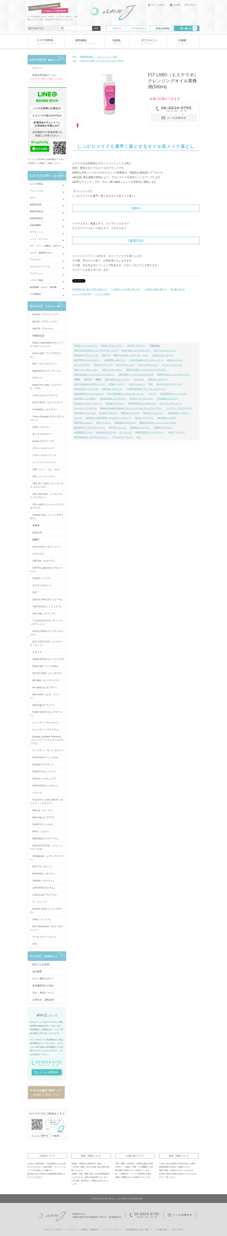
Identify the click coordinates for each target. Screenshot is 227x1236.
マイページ (71, 1229)
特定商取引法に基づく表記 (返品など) (89, 289)
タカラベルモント (137, 384)
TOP (74, 56)
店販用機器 (35, 225)
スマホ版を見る (160, 1229)
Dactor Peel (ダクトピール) (169, 384)
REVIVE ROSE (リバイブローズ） (150, 432)
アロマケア (35, 259)
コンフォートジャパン (172, 364)
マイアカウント (139, 28)
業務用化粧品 (87, 56)
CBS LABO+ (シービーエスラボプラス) (136, 374)
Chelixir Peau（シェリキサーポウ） (173, 374)
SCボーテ (105, 355)
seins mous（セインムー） (117, 379)
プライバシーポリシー (112, 1229)
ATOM (180, 1229)
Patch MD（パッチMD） (85, 398)
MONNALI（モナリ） (140, 427)
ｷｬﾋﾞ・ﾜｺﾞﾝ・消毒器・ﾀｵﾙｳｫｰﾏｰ (46, 245)
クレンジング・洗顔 (107, 56)
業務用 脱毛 (35, 204)
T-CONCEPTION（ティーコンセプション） (146, 388)
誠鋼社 (98, 379)
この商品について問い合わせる (125, 289)
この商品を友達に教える (155, 289)
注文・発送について (43, 992)
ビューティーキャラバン (170, 403)
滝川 (151, 384)
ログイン (117, 28)
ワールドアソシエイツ (122, 437)
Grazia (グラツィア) (103, 364)
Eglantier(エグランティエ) (86, 355)
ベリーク (78, 417)
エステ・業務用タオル (41, 252)
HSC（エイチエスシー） (165, 350)
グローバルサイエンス (148, 364)
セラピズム (139, 379)
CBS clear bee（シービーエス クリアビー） (94, 374)
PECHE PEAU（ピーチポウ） (113, 398)
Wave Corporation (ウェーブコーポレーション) (96, 350)
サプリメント (36, 232)
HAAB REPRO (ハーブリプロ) (173, 393)
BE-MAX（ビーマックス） (142, 398)
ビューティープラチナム (85, 408)
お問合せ (190, 4)
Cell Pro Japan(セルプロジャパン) (89, 384)
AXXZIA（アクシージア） (86, 345)
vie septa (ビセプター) (167, 398)
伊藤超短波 (154, 345)
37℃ (138, 437)
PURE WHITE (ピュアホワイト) (142, 403)
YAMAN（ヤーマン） (163, 427)
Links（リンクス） (176, 432)
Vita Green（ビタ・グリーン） (88, 403)
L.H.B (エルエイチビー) (162, 355)
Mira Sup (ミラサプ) (167, 417)
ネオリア (152, 393)
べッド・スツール (39, 238)
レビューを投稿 (102, 294)
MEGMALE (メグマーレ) (125, 422)
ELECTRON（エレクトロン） (87, 359)
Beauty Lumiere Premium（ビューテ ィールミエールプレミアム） (131, 408)
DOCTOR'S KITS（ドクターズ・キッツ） (126, 393)
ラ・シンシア (126, 432)
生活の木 (88, 379)
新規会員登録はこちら (44, 75)
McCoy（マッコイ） (144, 417)
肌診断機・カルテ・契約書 (43, 287)
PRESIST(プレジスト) (130, 412)
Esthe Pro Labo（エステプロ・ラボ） (131, 355)
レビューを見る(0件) (81, 294)
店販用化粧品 (36, 218)
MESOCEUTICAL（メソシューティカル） (158, 422)
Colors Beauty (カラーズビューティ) (146, 359)
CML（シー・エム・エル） (86, 369)
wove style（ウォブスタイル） (136, 350)
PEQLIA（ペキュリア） (153, 412)
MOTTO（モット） (118, 427)
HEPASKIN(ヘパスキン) (178, 412)
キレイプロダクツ (82, 364)
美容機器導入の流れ (43, 985)
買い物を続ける (177, 289)
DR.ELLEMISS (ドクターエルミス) (89, 393)
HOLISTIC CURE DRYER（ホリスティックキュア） (109, 417)
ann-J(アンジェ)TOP (53, 1229)
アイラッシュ (36, 273)
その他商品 (35, 293)
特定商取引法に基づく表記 (137, 1229)
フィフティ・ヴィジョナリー (179, 408)
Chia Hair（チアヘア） (112, 388)
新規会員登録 (163, 28)
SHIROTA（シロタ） (83, 422)
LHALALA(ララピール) (106, 432)
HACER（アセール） (136, 345)
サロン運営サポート (43, 978)
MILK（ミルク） (103, 422)
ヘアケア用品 (36, 280)
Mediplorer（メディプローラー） (90, 427)
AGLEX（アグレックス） (112, 345)
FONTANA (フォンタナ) (85, 412)
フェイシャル (36, 190)
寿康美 (77, 379)
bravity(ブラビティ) (108, 412)
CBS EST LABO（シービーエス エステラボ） (103, 60)
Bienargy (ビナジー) (115, 403)
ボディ (33, 197)
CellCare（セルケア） (158, 379)
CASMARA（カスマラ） (115, 359)
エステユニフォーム (40, 266)
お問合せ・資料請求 (43, 999)
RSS (173, 1229)
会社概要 (175, 4)
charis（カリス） (175, 359)
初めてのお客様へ (157, 4)
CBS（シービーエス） (112, 369)
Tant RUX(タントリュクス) (86, 388)
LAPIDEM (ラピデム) (83, 432)
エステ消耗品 (36, 183)
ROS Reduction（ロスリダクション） (91, 437)
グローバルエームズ (125, 364)
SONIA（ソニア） (117, 384)
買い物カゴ (188, 28)
